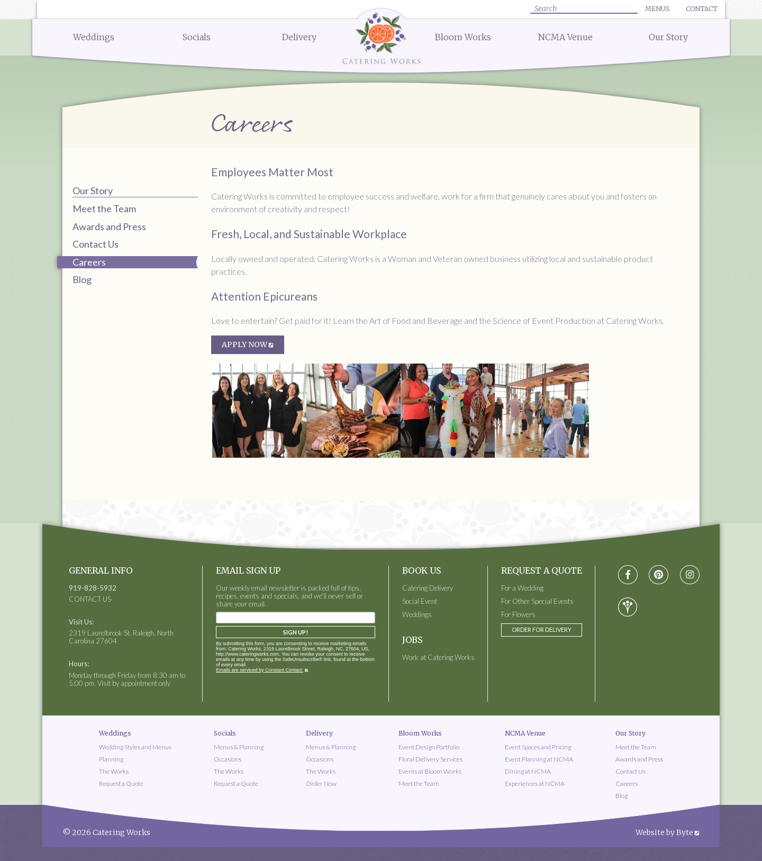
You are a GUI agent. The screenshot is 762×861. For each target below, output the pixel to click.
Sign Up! (295, 632)
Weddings (93, 37)
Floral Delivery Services (430, 759)
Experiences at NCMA (535, 783)
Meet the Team (104, 208)
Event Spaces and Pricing (538, 747)
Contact (702, 9)
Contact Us (95, 244)
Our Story (668, 37)
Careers (626, 783)
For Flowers (518, 615)
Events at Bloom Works (429, 771)
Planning (111, 759)
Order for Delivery (542, 629)
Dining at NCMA (528, 771)
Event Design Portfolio (428, 747)
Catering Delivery (427, 588)
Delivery (299, 37)
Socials (197, 37)
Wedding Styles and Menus (135, 747)
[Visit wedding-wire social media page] (627, 607)
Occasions (227, 759)
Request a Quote (121, 783)
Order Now (321, 783)
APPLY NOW (244, 344)
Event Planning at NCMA (539, 759)
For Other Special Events (537, 601)
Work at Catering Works (438, 657)
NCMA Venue (565, 37)
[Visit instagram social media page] (689, 575)
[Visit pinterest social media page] (658, 575)
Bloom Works (463, 37)
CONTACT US (90, 599)
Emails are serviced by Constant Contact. (259, 670)
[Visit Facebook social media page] (627, 575)
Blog (82, 279)
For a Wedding (522, 588)
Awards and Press (109, 226)
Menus (657, 9)
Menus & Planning (239, 747)
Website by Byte (664, 832)
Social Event (419, 601)
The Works (114, 771)
